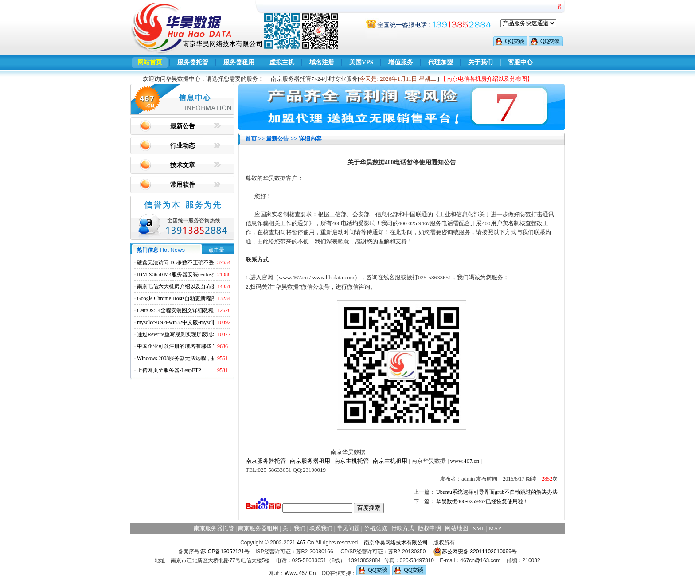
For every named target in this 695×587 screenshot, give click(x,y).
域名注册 (321, 62)
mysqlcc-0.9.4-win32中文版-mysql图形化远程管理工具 (199, 322)
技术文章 (182, 165)
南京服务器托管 (266, 461)
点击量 (216, 250)
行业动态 (182, 145)
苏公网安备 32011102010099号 (475, 551)
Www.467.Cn (300, 573)
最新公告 (182, 126)
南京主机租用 (390, 461)
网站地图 (456, 528)
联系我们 (320, 528)
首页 (251, 138)
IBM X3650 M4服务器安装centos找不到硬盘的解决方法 (201, 274)
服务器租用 (238, 62)
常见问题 (348, 528)
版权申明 (429, 528)
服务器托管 (192, 62)
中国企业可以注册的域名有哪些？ (177, 346)
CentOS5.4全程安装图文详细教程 (175, 310)
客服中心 (520, 62)
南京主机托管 (351, 461)
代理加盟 (440, 62)
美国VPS (361, 62)
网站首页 (149, 62)
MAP (495, 528)
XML (478, 528)
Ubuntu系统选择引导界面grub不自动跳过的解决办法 (497, 492)
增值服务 (400, 62)
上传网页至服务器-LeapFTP (169, 370)
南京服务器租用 (310, 461)
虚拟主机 (281, 62)
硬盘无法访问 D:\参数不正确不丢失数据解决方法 (194, 262)
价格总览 (375, 528)
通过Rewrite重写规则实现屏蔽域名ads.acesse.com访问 (199, 334)
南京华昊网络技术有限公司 (396, 543)
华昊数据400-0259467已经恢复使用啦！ (482, 501)
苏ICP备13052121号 (225, 551)
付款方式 (402, 528)
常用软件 (182, 184)
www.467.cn (465, 461)
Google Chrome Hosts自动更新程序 (176, 298)
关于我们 (480, 62)
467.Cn (305, 543)
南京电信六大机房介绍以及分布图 (177, 286)
